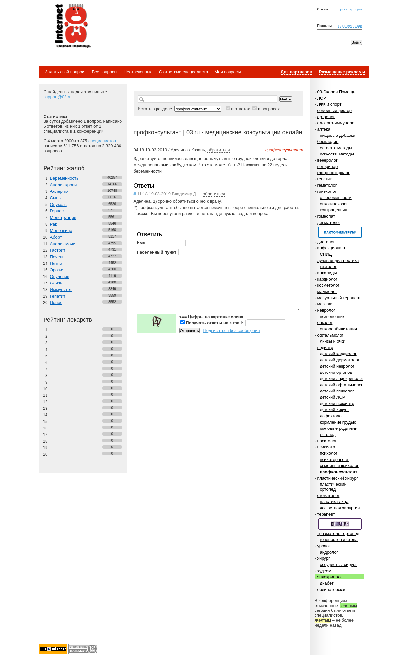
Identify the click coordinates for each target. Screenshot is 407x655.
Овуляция (59, 276)
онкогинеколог (334, 203)
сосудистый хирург (338, 564)
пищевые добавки (337, 135)
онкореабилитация (338, 328)
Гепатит (57, 296)
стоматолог (328, 495)
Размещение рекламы (342, 71)
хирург (323, 558)
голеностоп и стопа (339, 539)
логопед (328, 434)
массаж (324, 303)
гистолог (328, 266)
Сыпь (55, 197)
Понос (56, 302)
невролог (326, 310)
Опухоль (58, 204)
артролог (326, 116)
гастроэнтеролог (333, 172)
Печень (57, 256)
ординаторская (331, 589)
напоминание (350, 25)
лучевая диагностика (338, 260)
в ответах (240, 108)
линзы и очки (332, 341)
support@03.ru (58, 96)
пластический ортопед (333, 487)
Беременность (64, 178)
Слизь (56, 283)
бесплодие (327, 141)
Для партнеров (296, 71)
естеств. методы (336, 147)
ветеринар (327, 166)
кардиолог (327, 279)
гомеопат (326, 216)
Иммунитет (61, 289)
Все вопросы (104, 71)
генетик (324, 178)
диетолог (326, 241)
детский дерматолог (340, 359)
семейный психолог (339, 465)
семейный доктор (334, 110)
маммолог (327, 291)
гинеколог (326, 191)
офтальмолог (330, 335)
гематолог (327, 185)
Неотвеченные (138, 71)
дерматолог (328, 222)
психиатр (326, 447)
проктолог (327, 440)
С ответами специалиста (183, 71)
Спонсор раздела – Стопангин (340, 524)
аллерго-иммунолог (336, 122)
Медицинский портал (72, 26)
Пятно (56, 263)
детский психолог (337, 391)
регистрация (351, 9)
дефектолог (331, 415)
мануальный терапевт (339, 297)
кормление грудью (338, 422)
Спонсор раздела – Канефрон (340, 232)
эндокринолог (330, 576)
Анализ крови (63, 184)
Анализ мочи (62, 243)
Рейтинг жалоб (64, 168)
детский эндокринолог (341, 378)
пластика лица (334, 501)
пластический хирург (337, 478)
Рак (53, 224)
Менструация (63, 217)
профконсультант (338, 471)
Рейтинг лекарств (68, 320)
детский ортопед (336, 372)
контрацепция (333, 210)
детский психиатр (337, 403)
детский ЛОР (332, 397)
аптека (323, 129)
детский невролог (337, 366)
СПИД (326, 254)
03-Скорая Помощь (336, 91)
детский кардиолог (338, 353)
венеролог (327, 160)
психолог (329, 453)
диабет (327, 583)
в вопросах (269, 108)
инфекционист (331, 248)
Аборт (56, 237)
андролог (329, 552)
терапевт (326, 514)
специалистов (102, 140)
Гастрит (57, 250)
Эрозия (57, 269)
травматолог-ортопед (338, 533)
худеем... (326, 570)
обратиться (218, 149)
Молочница (61, 230)
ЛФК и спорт (329, 104)
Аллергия (59, 191)
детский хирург (334, 409)
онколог (324, 322)
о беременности (336, 197)
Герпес (57, 211)
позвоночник (332, 316)
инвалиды (327, 272)
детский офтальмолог (341, 384)
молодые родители (339, 428)
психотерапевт (334, 459)
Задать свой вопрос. (65, 71)
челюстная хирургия (340, 507)
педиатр (325, 347)
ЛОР (321, 98)
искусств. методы (337, 154)
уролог (323, 545)
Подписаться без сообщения (231, 330)
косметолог (328, 285)
